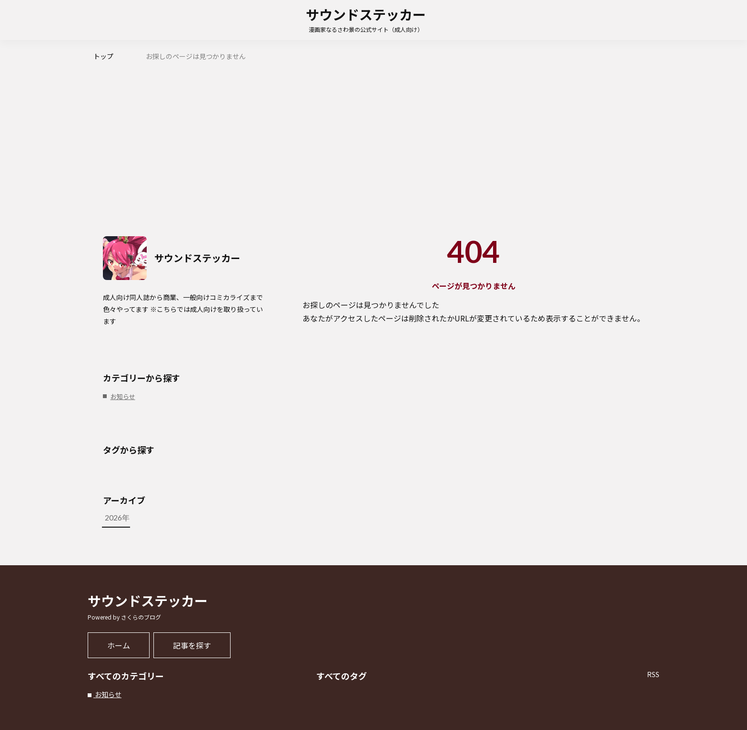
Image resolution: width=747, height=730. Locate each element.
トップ (103, 56)
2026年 (184, 517)
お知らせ (107, 694)
